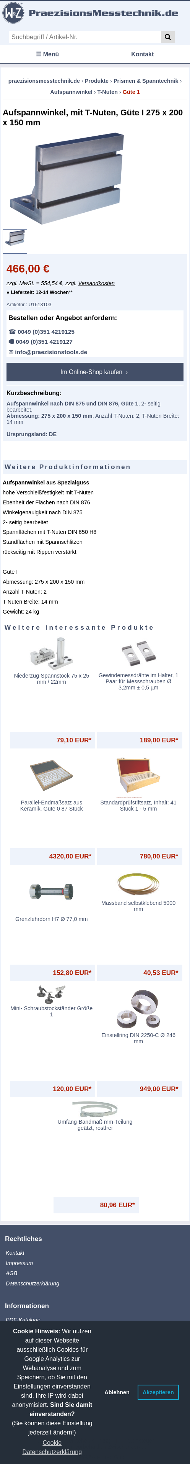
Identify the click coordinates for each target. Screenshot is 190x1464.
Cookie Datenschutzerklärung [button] (52, 1447)
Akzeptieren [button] (158, 1392)
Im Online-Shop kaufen (92, 372)
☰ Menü (47, 54)
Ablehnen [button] (117, 1392)
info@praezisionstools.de (51, 352)
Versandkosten (96, 283)
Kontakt (142, 54)
